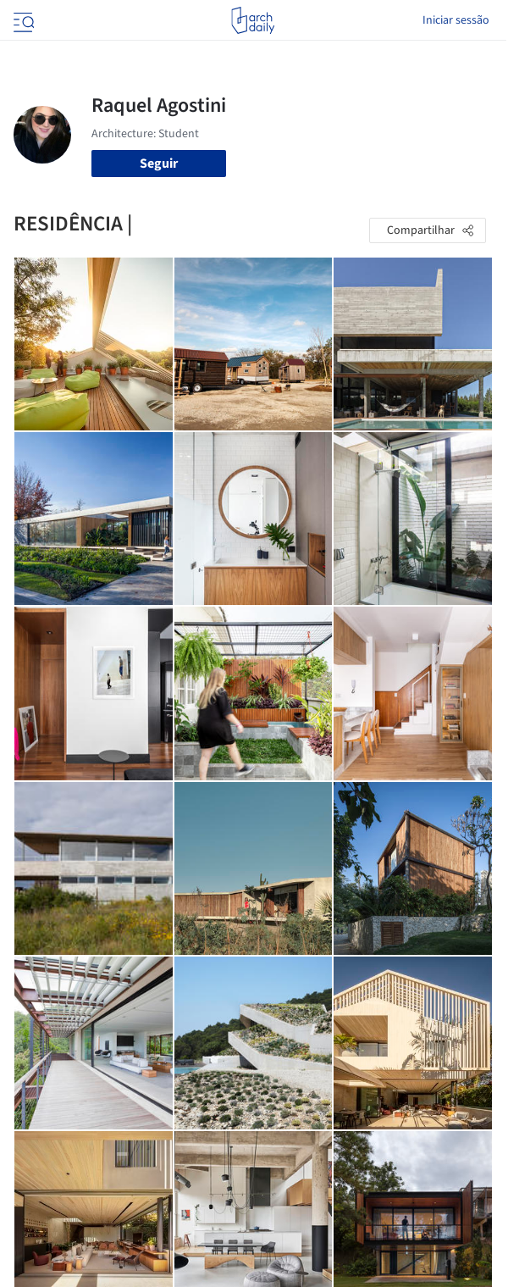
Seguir (159, 163)
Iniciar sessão (455, 20)
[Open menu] (22, 20)
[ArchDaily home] (252, 20)
